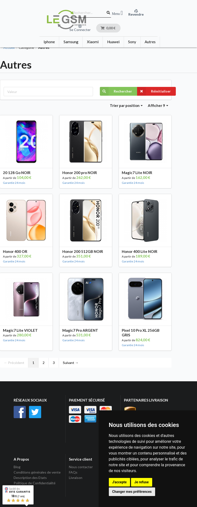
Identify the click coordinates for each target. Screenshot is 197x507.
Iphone (49, 42)
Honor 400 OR (15, 251)
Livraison (75, 478)
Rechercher (116, 91)
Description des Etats (30, 478)
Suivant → (70, 363)
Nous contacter (81, 467)
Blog (17, 467)
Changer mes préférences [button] (132, 492)
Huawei (113, 42)
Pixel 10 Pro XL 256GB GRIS (140, 332)
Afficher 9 (158, 105)
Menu (117, 13)
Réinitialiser (154, 91)
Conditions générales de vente (37, 472)
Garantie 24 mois (14, 183)
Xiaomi (93, 42)
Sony (132, 42)
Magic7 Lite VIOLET (20, 330)
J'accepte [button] (119, 482)
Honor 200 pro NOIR (79, 172)
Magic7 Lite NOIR (137, 172)
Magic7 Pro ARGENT (80, 330)
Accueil (9, 47)
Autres (150, 42)
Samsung (71, 42)
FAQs (73, 472)
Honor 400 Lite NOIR (139, 251)
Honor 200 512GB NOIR (82, 251)
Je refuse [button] (141, 482)
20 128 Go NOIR (16, 172)
